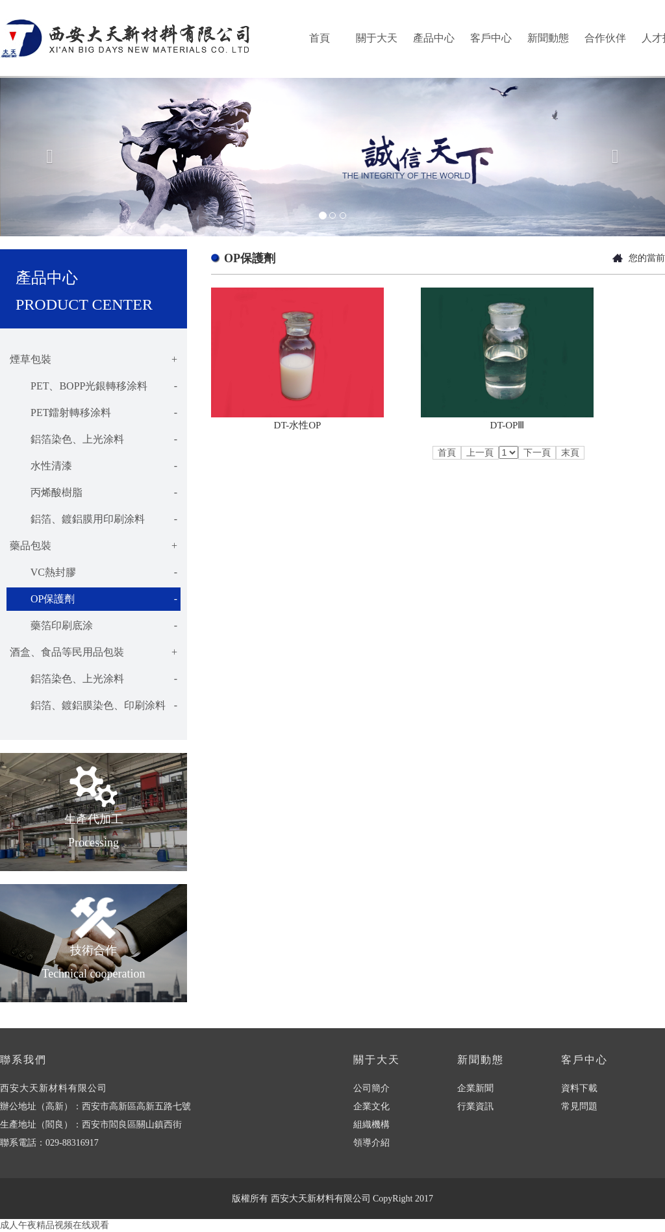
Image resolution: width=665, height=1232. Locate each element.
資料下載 (579, 1088)
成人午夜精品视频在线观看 (54, 1225)
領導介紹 (371, 1143)
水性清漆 (93, 466)
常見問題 (579, 1106)
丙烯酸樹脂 (93, 492)
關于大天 (376, 37)
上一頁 (480, 453)
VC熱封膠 (93, 572)
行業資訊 (475, 1106)
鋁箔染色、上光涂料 (93, 439)
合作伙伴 (605, 37)
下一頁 (537, 453)
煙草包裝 (93, 359)
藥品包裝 (93, 546)
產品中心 (434, 37)
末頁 (570, 453)
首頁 (319, 37)
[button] (50, 156)
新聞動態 (548, 37)
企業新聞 (475, 1088)
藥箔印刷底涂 (93, 625)
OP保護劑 (93, 599)
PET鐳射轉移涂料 (93, 413)
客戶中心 (491, 37)
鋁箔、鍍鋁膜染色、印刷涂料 (93, 705)
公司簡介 (371, 1088)
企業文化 (371, 1106)
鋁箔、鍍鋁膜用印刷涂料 (93, 519)
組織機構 (371, 1124)
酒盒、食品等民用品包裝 (93, 652)
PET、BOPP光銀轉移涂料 (93, 386)
